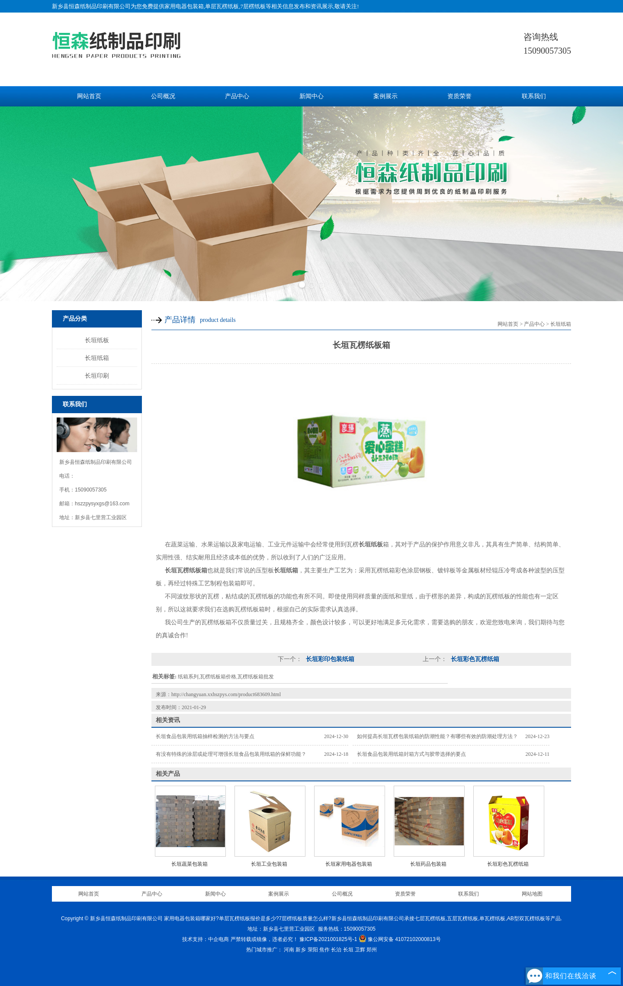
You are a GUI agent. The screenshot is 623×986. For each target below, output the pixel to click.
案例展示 (385, 96)
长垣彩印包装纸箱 (329, 659)
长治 (336, 950)
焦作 (324, 950)
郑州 (371, 950)
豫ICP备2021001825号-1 (328, 939)
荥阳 (313, 950)
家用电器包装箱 (184, 6)
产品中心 (237, 96)
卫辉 (360, 950)
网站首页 (89, 96)
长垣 (348, 950)
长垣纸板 (97, 340)
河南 (289, 950)
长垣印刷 (97, 375)
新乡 (300, 950)
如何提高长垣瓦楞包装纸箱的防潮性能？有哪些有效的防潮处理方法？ (437, 736)
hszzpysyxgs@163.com (102, 504)
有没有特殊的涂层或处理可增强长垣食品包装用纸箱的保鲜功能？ (231, 754)
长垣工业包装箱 (269, 864)
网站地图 (532, 894)
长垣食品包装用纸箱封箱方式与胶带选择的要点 (411, 754)
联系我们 (534, 96)
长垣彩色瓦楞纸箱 (474, 659)
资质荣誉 (459, 96)
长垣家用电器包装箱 (348, 864)
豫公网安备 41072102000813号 (400, 939)
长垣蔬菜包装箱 (189, 864)
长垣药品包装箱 (428, 864)
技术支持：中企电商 (205, 939)
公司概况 (163, 96)
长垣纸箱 (97, 357)
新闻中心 (311, 96)
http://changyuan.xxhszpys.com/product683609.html (226, 694)
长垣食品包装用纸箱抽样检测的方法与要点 (205, 736)
